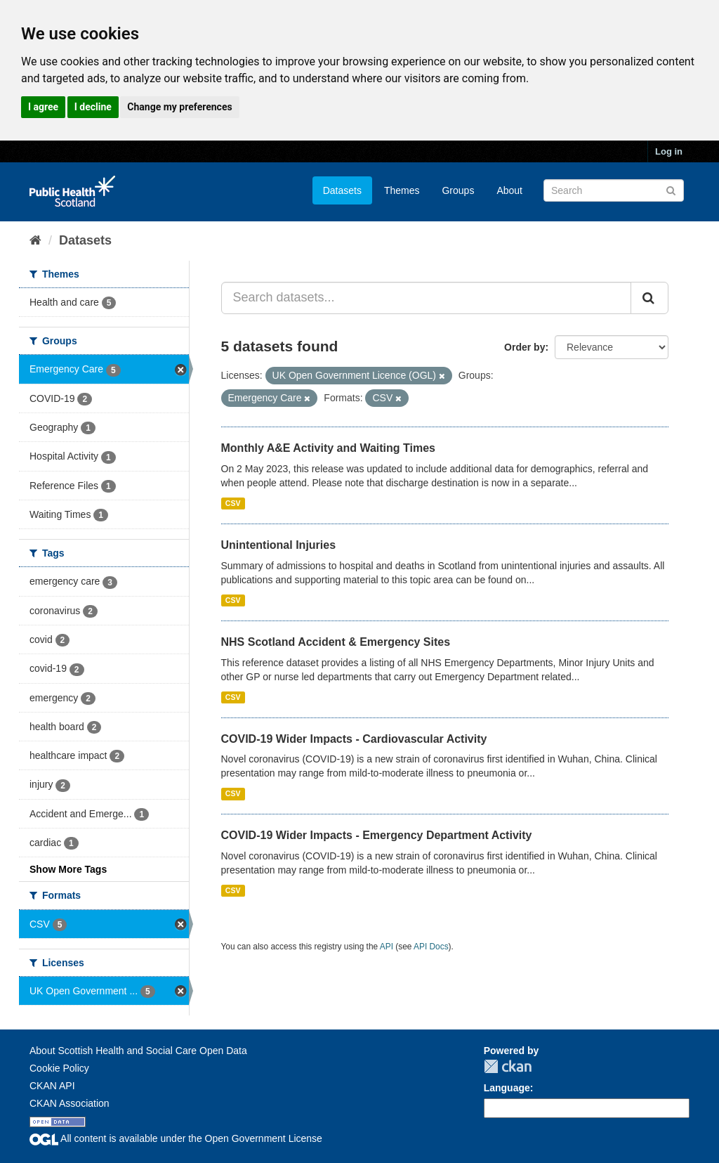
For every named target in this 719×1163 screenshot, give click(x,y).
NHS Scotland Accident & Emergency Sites (336, 642)
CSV (233, 503)
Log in (668, 151)
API (386, 946)
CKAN (508, 1066)
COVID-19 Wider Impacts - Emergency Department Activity (376, 835)
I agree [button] (43, 106)
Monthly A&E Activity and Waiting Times (328, 448)
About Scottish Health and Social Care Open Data (138, 1050)
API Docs (431, 946)
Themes (402, 190)
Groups (458, 190)
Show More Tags (68, 869)
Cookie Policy (59, 1068)
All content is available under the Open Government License (175, 1138)
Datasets (342, 190)
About (509, 190)
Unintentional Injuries (278, 545)
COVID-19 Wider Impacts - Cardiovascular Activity (354, 739)
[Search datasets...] (426, 298)
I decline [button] (93, 106)
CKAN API (52, 1085)
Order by (524, 347)
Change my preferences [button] (179, 106)
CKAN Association (69, 1103)
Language (507, 1087)
